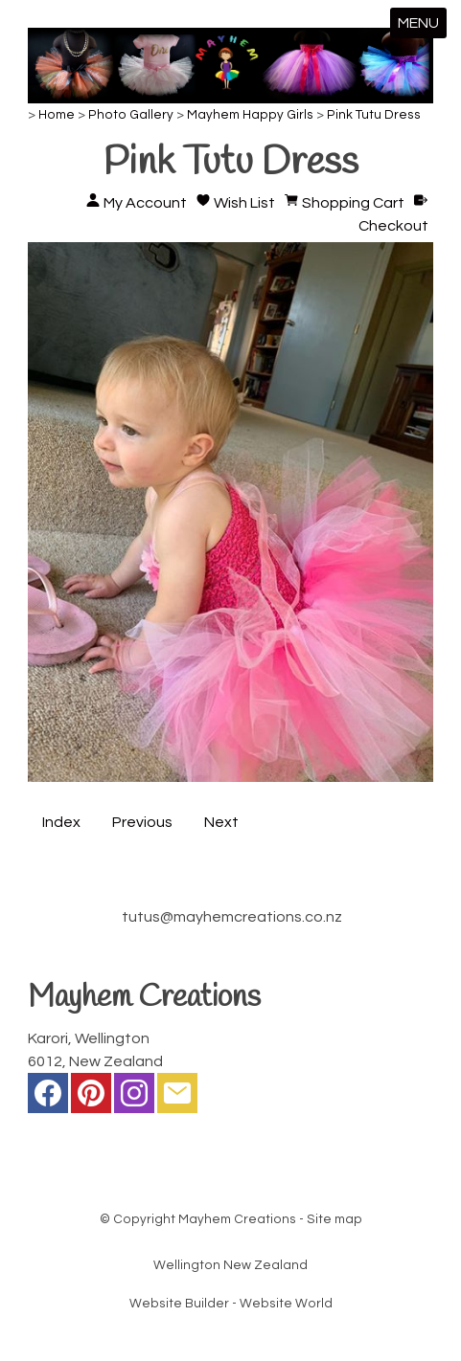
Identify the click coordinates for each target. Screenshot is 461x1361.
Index (61, 822)
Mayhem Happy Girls (250, 115)
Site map (334, 1219)
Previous (142, 822)
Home (56, 115)
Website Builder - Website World (231, 1303)
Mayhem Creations (237, 1219)
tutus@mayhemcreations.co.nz (232, 917)
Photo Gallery (130, 115)
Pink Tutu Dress (374, 115)
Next (221, 822)
